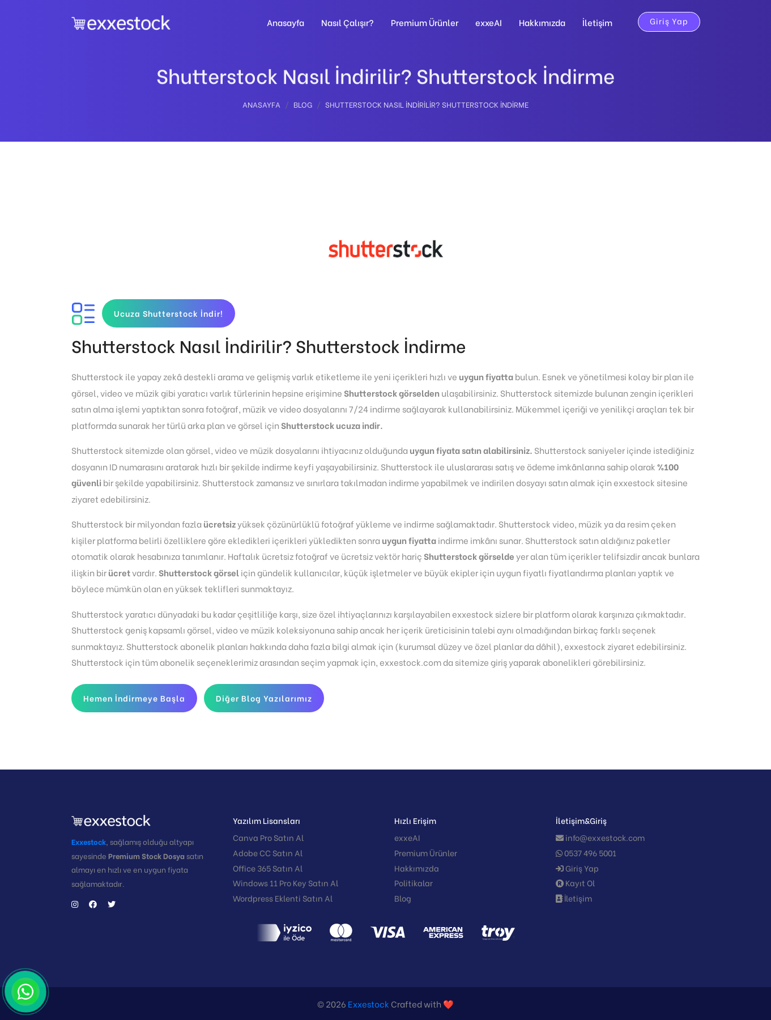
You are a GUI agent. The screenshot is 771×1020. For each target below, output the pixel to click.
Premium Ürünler (424, 22)
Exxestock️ (368, 1003)
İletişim (597, 22)
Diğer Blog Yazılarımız (264, 698)
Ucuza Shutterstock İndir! (168, 313)
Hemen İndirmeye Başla (134, 698)
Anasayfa (285, 22)
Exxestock (88, 841)
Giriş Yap (669, 21)
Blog (302, 106)
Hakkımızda (542, 22)
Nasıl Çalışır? (347, 22)
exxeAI (488, 22)
